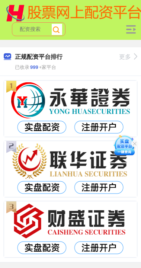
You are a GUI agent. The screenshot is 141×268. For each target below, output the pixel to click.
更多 (128, 57)
